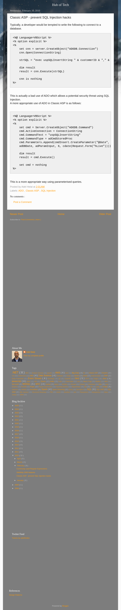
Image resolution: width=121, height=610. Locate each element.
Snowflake (34, 389)
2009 (17, 485)
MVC (38, 384)
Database (60, 376)
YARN (22, 394)
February (21, 466)
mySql (48, 384)
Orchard (73, 384)
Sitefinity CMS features (26, 472)
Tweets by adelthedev (21, 538)
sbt (91, 387)
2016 (17, 438)
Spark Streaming (58, 389)
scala (98, 387)
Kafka (52, 381)
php (100, 384)
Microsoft (15, 384)
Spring (71, 389)
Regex (32, 387)
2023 (17, 413)
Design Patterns (15, 595)
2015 (17, 441)
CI (84, 373)
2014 (17, 445)
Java (105, 378)
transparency (96, 392)
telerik (59, 392)
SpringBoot (80, 389)
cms (13, 376)
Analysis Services (38, 373)
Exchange (51, 378)
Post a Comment (22, 202)
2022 (17, 416)
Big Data (76, 373)
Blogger (65, 606)
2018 (17, 431)
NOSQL (65, 384)
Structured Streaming (39, 392)
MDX (106, 381)
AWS (58, 372)
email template (96, 376)
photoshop (92, 384)
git (60, 378)
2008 (17, 488)
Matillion (98, 381)
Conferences (22, 376)
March (19, 462)
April (19, 459)
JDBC (29, 381)
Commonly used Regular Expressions (32, 469)
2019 (17, 427)
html (77, 378)
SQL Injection (48, 190)
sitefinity (24, 389)
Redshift (24, 387)
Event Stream (35, 378)
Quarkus (15, 387)
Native (56, 384)
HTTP (87, 378)
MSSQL (27, 384)
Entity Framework (18, 378)
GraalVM (68, 378)
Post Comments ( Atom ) (31, 220)
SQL (89, 389)
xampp (14, 394)
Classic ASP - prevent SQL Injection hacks (34, 476)
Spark (44, 389)
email (85, 376)
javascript (17, 381)
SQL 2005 (100, 389)
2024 (17, 409)
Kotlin (60, 381)
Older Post (105, 214)
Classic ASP (33, 190)
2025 (17, 406)
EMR (106, 376)
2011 (17, 452)
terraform (67, 392)
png (107, 384)
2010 (17, 455)
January (20, 480)
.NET (15, 372)
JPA (35, 381)
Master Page (87, 381)
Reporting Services (62, 387)
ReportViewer (76, 387)
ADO (21, 190)
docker (77, 376)
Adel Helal (30, 352)
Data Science (45, 375)
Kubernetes (70, 381)
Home (61, 214)
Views (106, 392)
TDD (51, 392)
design (68, 376)
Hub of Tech (60, 5)
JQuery (43, 381)
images (96, 378)
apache (49, 373)
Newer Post (16, 214)
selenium (15, 389)
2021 (17, 420)
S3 (85, 387)
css (32, 375)
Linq (78, 381)
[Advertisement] (61, 240)
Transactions (84, 392)
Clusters (105, 373)
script (105, 387)
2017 (17, 434)
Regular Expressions (46, 387)
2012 (17, 448)
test (75, 392)
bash (67, 373)
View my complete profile (33, 356)
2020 (17, 423)
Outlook (82, 384)
